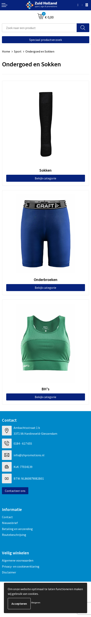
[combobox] (39, 27)
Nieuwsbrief (10, 523)
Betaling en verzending (17, 529)
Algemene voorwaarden (17, 560)
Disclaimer (9, 572)
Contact (7, 517)
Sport (18, 51)
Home (6, 51)
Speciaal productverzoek (45, 40)
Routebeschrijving (14, 535)
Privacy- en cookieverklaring (20, 566)
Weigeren (35, 602)
